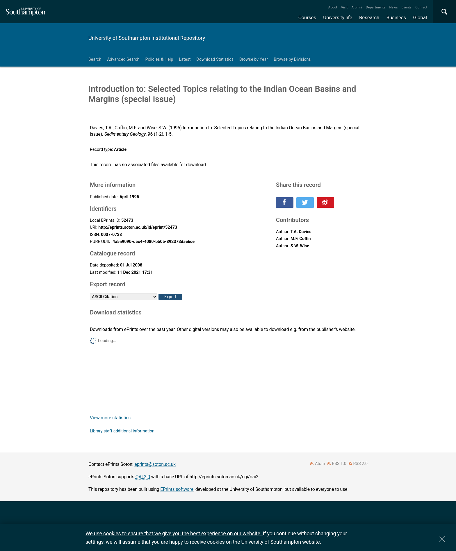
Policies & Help (159, 59)
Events (407, 7)
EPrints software (176, 489)
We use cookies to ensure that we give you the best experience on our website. (174, 533)
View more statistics (110, 418)
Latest (184, 59)
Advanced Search (123, 59)
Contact (421, 7)
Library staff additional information (122, 431)
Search (94, 59)
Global (420, 17)
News (393, 7)
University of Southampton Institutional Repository (146, 38)
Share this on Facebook (284, 202)
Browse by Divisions (292, 59)
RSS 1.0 (339, 463)
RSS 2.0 (360, 463)
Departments (376, 7)
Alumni (356, 7)
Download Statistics (215, 59)
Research (369, 17)
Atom (320, 463)
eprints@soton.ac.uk (155, 464)
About (332, 7)
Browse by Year (253, 59)
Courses (307, 17)
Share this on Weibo (325, 202)
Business (396, 17)
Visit (344, 7)
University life (337, 17)
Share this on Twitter (305, 202)
